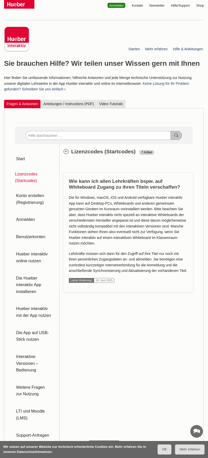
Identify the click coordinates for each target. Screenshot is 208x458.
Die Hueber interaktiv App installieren (34, 257)
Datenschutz (26, 411)
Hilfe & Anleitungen (188, 49)
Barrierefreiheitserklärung (90, 411)
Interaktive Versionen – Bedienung (34, 315)
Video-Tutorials (111, 104)
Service (120, 411)
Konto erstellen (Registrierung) (28, 192)
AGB (7, 411)
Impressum (12, 416)
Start (19, 157)
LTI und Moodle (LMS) (35, 352)
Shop (200, 5)
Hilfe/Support (180, 5)
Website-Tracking (53, 411)
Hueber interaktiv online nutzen (30, 238)
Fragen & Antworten (22, 104)
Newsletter (156, 5)
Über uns (138, 411)
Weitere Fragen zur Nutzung (32, 335)
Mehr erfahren (156, 49)
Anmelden (116, 5)
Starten (134, 49)
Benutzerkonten (29, 222)
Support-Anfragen (31, 365)
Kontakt (137, 5)
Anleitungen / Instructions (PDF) (69, 104)
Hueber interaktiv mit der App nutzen (33, 277)
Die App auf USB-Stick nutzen (31, 296)
